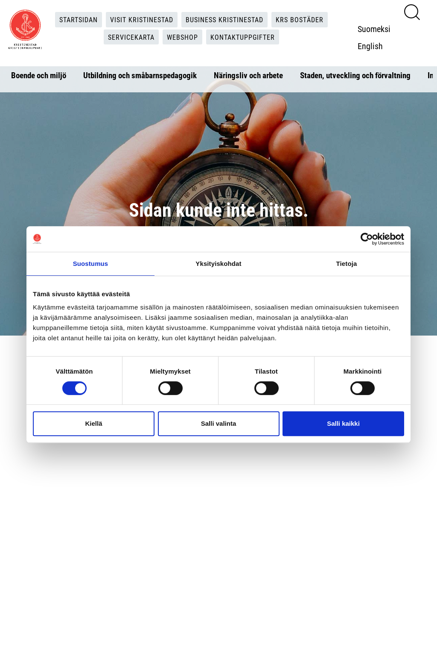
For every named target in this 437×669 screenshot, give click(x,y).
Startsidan (78, 19)
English (370, 45)
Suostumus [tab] (90, 263)
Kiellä (93, 423)
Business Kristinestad (224, 19)
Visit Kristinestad (141, 19)
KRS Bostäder (299, 19)
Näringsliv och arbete (248, 75)
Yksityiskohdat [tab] (218, 263)
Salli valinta (218, 423)
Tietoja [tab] (346, 263)
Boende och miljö (38, 75)
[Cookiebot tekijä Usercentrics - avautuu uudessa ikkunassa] (366, 239)
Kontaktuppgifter (242, 36)
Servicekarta (131, 36)
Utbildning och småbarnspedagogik (140, 75)
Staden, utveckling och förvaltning (355, 75)
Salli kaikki (343, 423)
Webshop (182, 36)
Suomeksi (374, 28)
